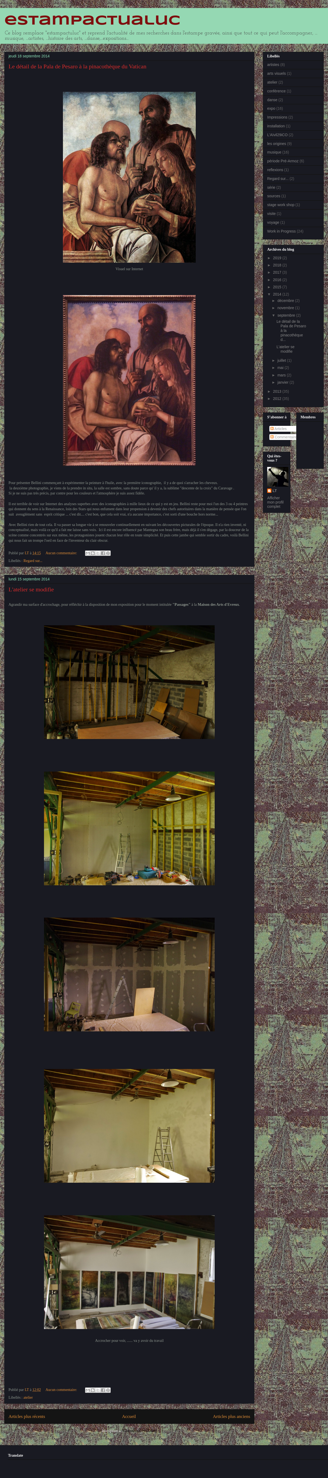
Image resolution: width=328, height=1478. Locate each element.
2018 (277, 265)
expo (271, 108)
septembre (286, 315)
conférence (276, 91)
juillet (282, 360)
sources (273, 196)
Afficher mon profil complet (275, 502)
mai (280, 367)
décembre (286, 300)
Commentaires (284, 437)
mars (282, 375)
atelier (28, 1398)
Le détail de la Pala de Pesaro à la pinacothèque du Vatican (77, 66)
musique (274, 152)
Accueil (129, 1416)
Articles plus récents (27, 1416)
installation (276, 126)
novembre (286, 308)
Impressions (277, 117)
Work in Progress (281, 231)
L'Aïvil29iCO (277, 135)
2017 (277, 272)
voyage (273, 222)
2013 (277, 391)
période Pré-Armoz (283, 161)
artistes (273, 64)
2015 (277, 287)
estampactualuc (92, 20)
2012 (277, 398)
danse (272, 100)
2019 (277, 258)
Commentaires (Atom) (140, 1431)
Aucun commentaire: (62, 553)
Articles (278, 429)
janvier (283, 382)
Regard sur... (32, 561)
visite (271, 213)
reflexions (275, 170)
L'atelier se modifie (31, 589)
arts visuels (276, 73)
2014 (277, 294)
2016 (277, 280)
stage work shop (280, 205)
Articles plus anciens (231, 1416)
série (271, 187)
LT (275, 491)
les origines (276, 143)
